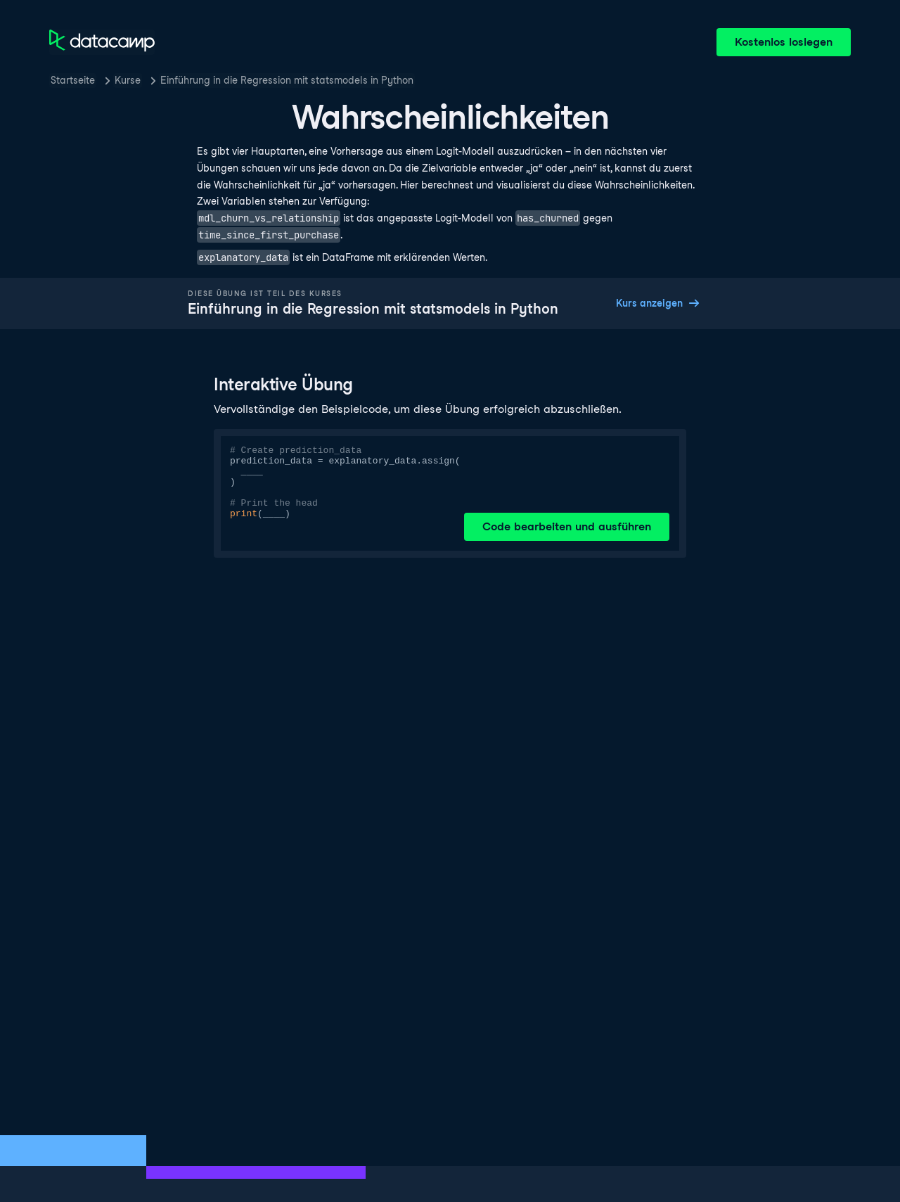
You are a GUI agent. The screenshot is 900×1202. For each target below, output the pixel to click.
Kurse (128, 80)
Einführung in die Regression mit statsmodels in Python (286, 80)
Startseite (73, 80)
